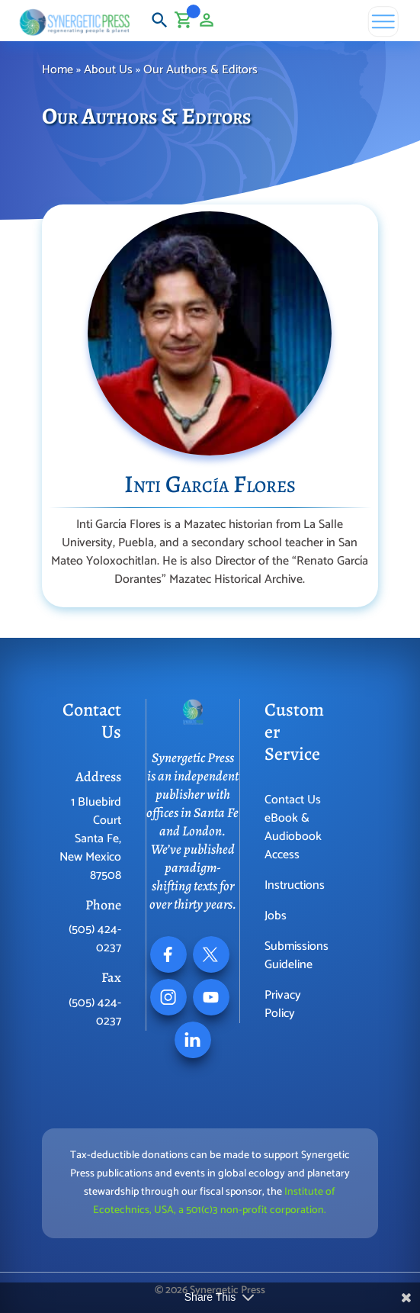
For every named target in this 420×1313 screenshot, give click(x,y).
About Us (108, 70)
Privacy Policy (283, 1004)
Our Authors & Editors (202, 70)
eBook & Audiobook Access (293, 836)
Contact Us (293, 800)
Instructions (295, 885)
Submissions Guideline (297, 955)
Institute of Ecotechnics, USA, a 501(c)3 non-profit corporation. (214, 1201)
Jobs (276, 916)
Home (57, 70)
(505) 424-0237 (95, 938)
